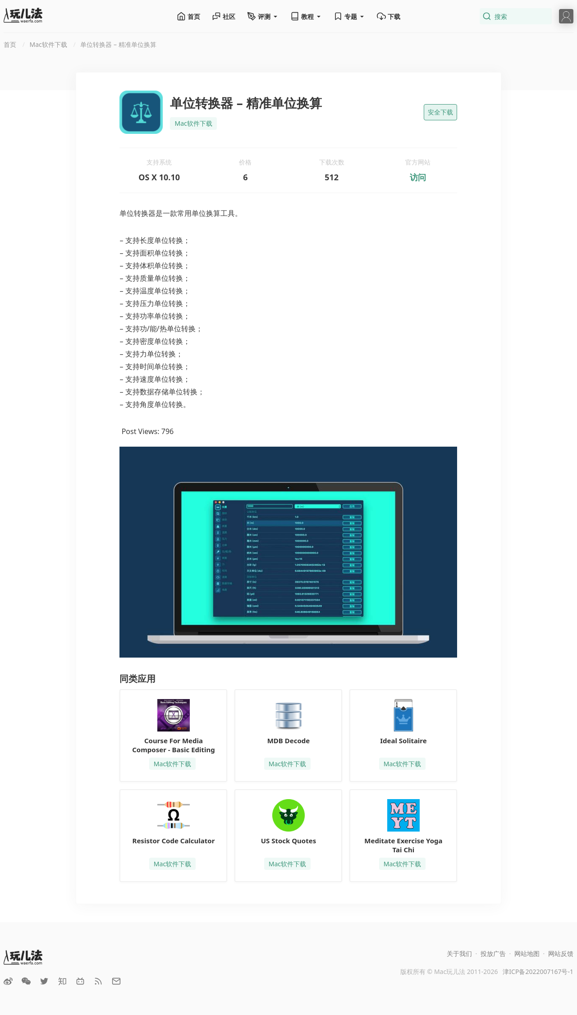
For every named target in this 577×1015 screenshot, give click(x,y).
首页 (188, 16)
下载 (388, 16)
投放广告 (493, 953)
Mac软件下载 (193, 123)
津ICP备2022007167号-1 (538, 971)
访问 (418, 177)
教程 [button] (306, 16)
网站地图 (527, 953)
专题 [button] (349, 16)
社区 (223, 16)
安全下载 (440, 112)
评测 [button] (263, 16)
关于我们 (459, 953)
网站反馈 (560, 953)
